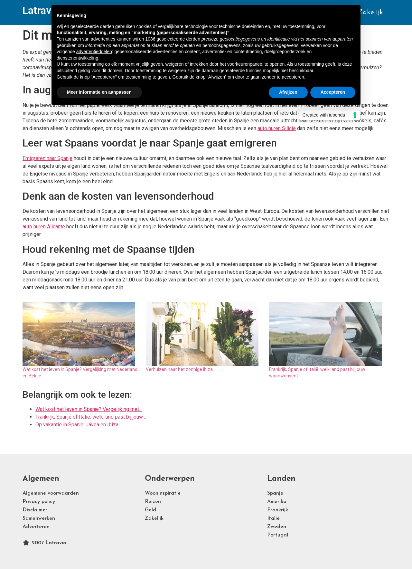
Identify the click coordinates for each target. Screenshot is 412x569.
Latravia (41, 10)
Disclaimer (35, 510)
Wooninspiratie (163, 493)
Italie (273, 518)
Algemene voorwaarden (51, 493)
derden (193, 39)
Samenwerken (39, 518)
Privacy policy (39, 501)
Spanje (275, 493)
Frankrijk (277, 510)
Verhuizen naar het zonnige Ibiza (179, 369)
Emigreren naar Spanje (47, 158)
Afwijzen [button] (288, 92)
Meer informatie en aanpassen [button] (99, 92)
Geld (150, 510)
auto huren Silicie (277, 128)
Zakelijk (370, 12)
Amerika (276, 501)
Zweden (276, 526)
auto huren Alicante (44, 226)
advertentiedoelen (94, 51)
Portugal (277, 535)
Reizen (153, 501)
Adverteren (36, 526)
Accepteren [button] (333, 92)
